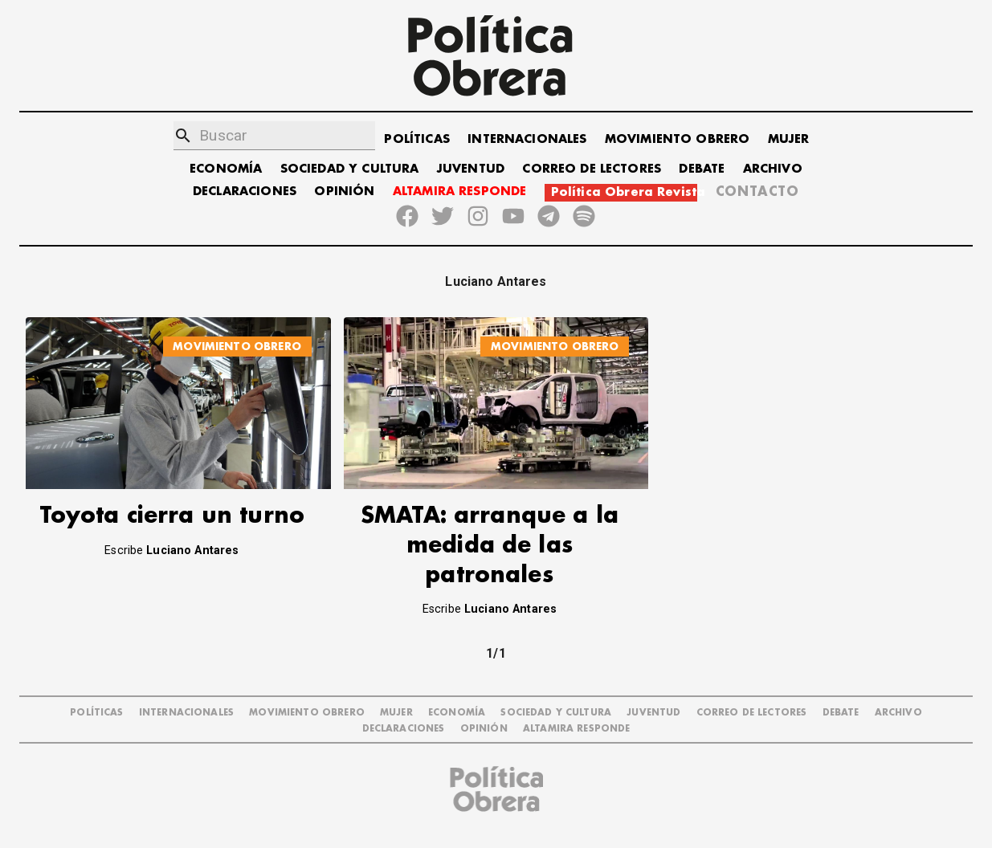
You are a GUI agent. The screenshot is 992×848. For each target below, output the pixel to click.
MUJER (789, 139)
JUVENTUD (470, 169)
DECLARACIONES (244, 192)
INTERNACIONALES (526, 139)
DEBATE (702, 169)
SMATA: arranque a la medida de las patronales (489, 545)
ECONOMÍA (226, 169)
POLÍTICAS (416, 139)
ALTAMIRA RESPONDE (460, 192)
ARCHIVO (772, 169)
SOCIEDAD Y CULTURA (349, 169)
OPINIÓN (344, 192)
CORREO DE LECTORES (591, 169)
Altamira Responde (577, 728)
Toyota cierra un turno (171, 516)
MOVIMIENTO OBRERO (677, 139)
